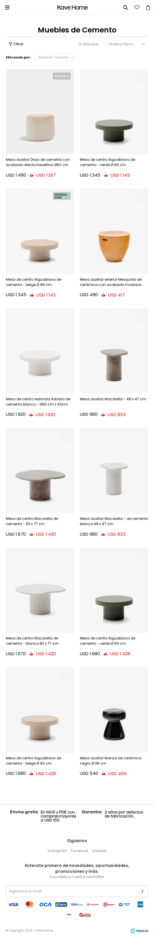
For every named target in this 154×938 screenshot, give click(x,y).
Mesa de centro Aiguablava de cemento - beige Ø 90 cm (33, 761)
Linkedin (99, 850)
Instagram (57, 850)
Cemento (53, 57)
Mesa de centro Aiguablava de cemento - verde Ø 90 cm (107, 641)
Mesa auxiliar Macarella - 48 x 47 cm (113, 398)
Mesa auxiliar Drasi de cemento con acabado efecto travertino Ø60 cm (38, 162)
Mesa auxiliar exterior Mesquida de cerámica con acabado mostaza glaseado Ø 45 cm (111, 283)
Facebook (79, 850)
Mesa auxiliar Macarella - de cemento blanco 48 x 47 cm (114, 521)
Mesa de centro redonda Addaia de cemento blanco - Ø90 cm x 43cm (38, 401)
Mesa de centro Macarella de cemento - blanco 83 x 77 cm (32, 641)
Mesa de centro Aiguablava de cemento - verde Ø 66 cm (107, 162)
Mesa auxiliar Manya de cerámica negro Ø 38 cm (110, 761)
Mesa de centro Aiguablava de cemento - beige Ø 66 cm (33, 282)
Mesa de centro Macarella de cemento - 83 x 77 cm (32, 521)
